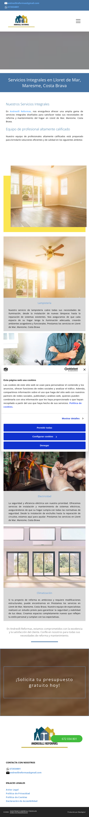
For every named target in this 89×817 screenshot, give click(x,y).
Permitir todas (44, 427)
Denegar (44, 445)
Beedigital (82, 812)
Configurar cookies (44, 436)
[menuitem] (44, 790)
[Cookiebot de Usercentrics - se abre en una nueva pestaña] (64, 370)
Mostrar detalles (71, 418)
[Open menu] (78, 21)
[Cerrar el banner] (84, 369)
